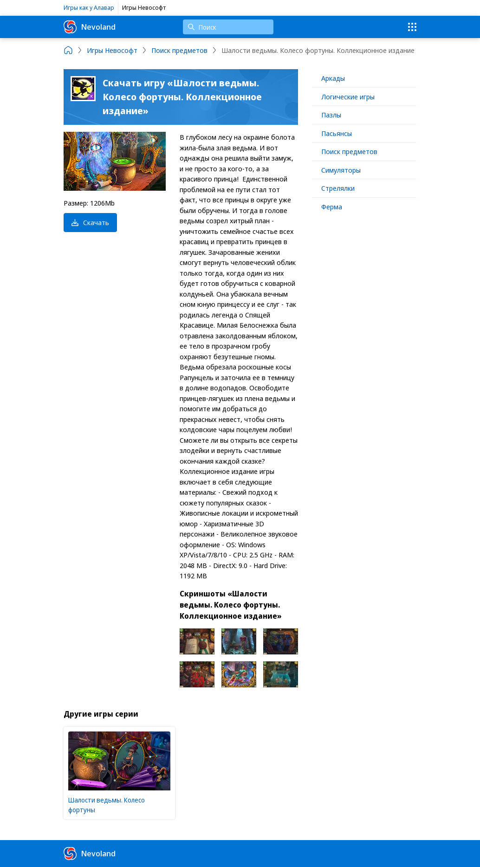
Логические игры (348, 96)
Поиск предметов (349, 151)
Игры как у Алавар (89, 7)
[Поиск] (228, 26)
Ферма (331, 206)
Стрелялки (338, 188)
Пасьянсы (336, 133)
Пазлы (331, 114)
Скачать (90, 222)
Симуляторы (341, 170)
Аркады (333, 78)
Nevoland (90, 26)
